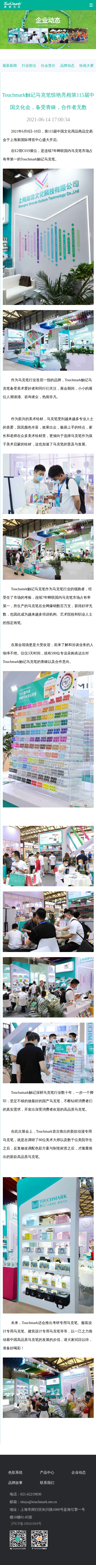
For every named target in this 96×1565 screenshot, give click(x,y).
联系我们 (47, 1483)
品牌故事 (15, 1483)
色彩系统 (15, 1472)
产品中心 (47, 1472)
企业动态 (78, 1472)
